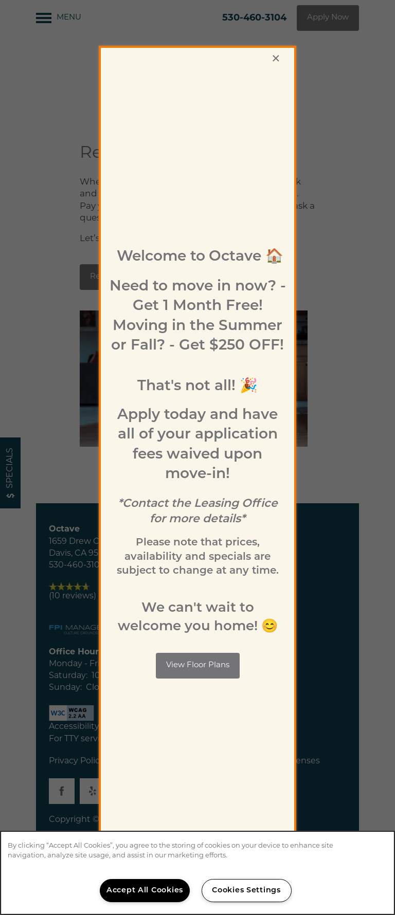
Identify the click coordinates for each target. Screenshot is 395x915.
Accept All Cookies (144, 890)
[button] (198, 666)
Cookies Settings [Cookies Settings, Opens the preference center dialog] (246, 890)
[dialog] (197, 457)
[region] (197, 873)
